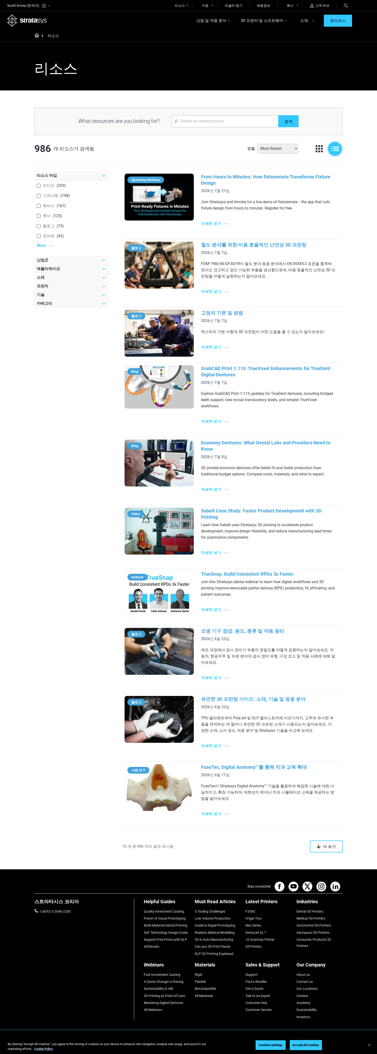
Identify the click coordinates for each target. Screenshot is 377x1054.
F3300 (250, 911)
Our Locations (307, 989)
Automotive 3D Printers (313, 926)
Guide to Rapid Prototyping (215, 926)
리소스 (180, 5)
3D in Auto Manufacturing (214, 939)
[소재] (71, 277)
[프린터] (71, 286)
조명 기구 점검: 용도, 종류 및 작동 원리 (242, 631)
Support (251, 975)
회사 (290, 5)
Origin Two (253, 918)
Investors (303, 1017)
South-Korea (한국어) (28, 6)
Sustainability (306, 1010)
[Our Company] (319, 967)
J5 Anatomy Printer (260, 939)
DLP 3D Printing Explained (214, 954)
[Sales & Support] (268, 967)
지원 (205, 5)
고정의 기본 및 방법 (222, 313)
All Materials (204, 996)
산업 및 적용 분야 (211, 21)
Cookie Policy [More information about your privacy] (43, 1049)
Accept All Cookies (305, 1045)
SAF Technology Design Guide (166, 932)
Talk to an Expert (257, 996)
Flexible (200, 982)
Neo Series (253, 926)
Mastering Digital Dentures (163, 1003)
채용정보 (263, 5)
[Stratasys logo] (27, 21)
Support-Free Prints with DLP (165, 939)
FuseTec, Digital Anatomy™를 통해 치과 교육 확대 (254, 767)
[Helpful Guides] (167, 903)
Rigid (198, 975)
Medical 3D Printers (310, 918)
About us (303, 975)
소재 (304, 21)
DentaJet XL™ (255, 932)
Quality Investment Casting (164, 911)
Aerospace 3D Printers (313, 932)
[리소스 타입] (71, 175)
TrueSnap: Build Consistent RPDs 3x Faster (247, 574)
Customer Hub (256, 1003)
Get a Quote (254, 989)
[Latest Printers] (268, 903)
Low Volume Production (213, 918)
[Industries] (319, 903)
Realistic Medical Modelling (215, 932)
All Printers (253, 947)
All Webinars (153, 1010)
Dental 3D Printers (309, 911)
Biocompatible (205, 989)
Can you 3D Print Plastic (213, 947)
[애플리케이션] (71, 269)
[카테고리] (71, 303)
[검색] (288, 121)
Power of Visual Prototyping (165, 918)
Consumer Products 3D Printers (313, 943)
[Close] (369, 1045)
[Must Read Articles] (218, 903)
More (41, 245)
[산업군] (71, 260)
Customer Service (258, 1010)
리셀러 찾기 (233, 5)
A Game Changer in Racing (163, 982)
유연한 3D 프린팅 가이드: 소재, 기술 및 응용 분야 (253, 699)
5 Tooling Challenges (210, 911)
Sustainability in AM (158, 989)
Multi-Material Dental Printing (165, 926)
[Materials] (218, 967)
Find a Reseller (256, 982)
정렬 (251, 148)
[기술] (71, 294)
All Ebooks (151, 947)
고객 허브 (319, 6)
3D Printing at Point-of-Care (164, 996)
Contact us (304, 982)
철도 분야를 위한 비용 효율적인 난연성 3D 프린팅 (254, 245)
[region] (188, 1045)
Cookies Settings (271, 1045)
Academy (303, 1003)
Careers (302, 996)
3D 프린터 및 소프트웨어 (261, 21)
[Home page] (35, 36)
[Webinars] (167, 967)
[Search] (346, 5)
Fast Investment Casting (162, 975)
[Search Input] (225, 121)
